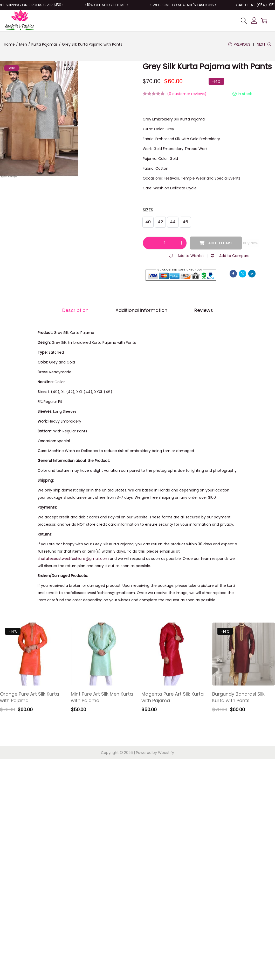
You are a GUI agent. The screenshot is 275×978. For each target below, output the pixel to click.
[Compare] (230, 255)
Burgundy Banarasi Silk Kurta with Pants (238, 697)
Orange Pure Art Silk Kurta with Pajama (29, 697)
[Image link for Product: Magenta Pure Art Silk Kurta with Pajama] (172, 654)
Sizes (148, 210)
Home (9, 44)
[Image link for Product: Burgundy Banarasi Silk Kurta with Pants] (243, 654)
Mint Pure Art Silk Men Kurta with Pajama (102, 697)
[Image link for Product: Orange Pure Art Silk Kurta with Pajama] (31, 654)
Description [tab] (75, 310)
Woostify (166, 752)
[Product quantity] (165, 243)
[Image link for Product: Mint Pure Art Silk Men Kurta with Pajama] (102, 654)
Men (23, 44)
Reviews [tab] (203, 310)
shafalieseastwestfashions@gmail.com (73, 558)
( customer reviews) (187, 93)
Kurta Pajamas (44, 44)
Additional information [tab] (141, 310)
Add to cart (215, 243)
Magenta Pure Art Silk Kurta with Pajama (172, 697)
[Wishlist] (186, 255)
